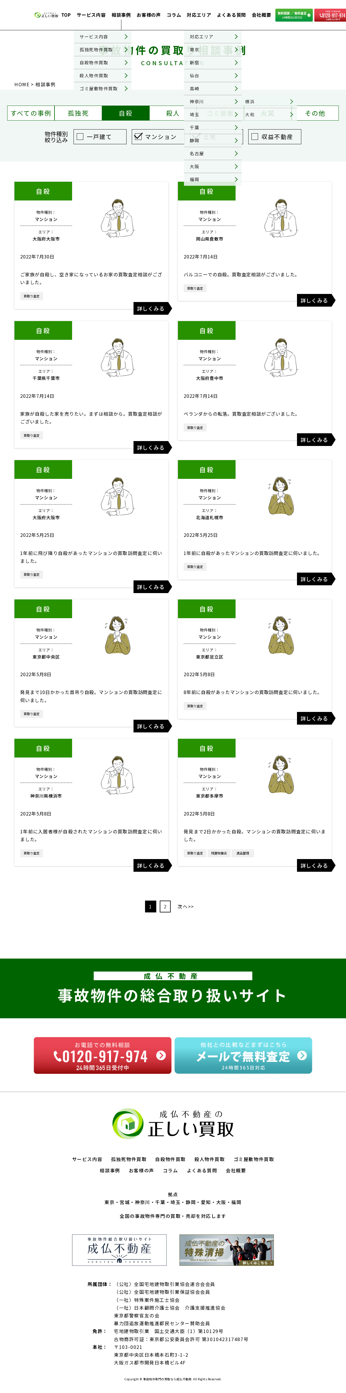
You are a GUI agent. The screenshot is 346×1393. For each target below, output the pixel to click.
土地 (209, 136)
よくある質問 (231, 14)
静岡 (191, 1202)
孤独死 (78, 112)
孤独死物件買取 (128, 1159)
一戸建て (99, 136)
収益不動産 (277, 136)
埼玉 (175, 1202)
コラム (174, 14)
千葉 (160, 1202)
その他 (315, 112)
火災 (267, 112)
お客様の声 (149, 14)
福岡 (236, 1202)
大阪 (221, 1202)
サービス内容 (91, 14)
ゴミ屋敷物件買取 (254, 1159)
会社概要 (261, 14)
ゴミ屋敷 (220, 112)
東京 (109, 1202)
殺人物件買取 (209, 1159)
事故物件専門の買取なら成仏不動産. (167, 1379)
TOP (66, 14)
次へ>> (186, 906)
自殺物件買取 (170, 1159)
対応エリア (199, 14)
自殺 (126, 112)
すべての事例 (30, 112)
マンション (161, 136)
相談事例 (121, 14)
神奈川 (142, 1202)
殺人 (173, 112)
